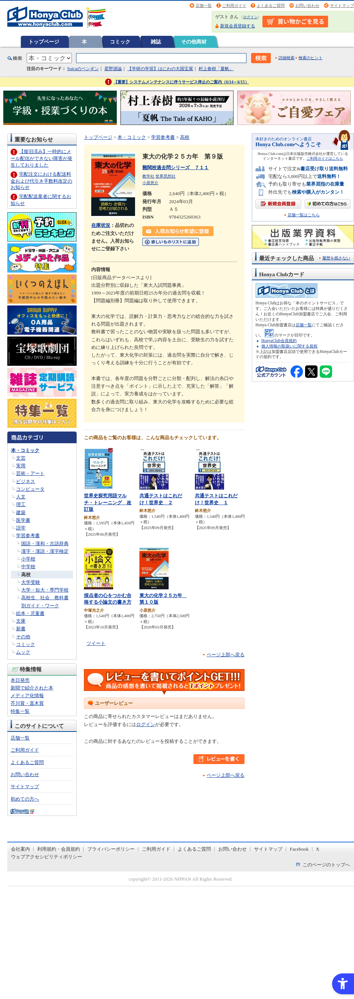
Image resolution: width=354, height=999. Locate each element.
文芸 (21, 458)
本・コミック (25, 450)
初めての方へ (25, 799)
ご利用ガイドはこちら (325, 158)
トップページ (43, 42)
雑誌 (156, 42)
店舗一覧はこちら (304, 215)
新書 (21, 628)
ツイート (95, 643)
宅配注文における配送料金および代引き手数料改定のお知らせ (41, 180)
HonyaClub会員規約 (279, 340)
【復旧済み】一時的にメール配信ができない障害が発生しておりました (41, 158)
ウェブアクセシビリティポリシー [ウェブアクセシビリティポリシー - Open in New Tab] (46, 856)
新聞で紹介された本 (32, 688)
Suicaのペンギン (83, 68)
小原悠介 (150, 183)
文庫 (21, 621)
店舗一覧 (204, 5)
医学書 (23, 520)
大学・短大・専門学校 (45, 590)
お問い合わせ (307, 5)
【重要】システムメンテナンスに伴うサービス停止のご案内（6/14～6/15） (181, 82)
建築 (21, 512)
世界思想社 (165, 176)
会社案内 (20, 849)
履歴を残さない (336, 258)
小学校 (28, 559)
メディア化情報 (27, 695)
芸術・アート (30, 473)
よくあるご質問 (271, 5)
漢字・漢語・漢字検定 (45, 551)
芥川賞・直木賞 (27, 703)
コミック (120, 42)
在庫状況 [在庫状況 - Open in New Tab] (100, 225)
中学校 (28, 566)
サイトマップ (342, 5)
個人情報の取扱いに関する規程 (289, 346)
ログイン (250, 17)
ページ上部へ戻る (226, 654)
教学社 (148, 176)
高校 (26, 574)
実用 (21, 465)
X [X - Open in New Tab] (318, 849)
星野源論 (113, 68)
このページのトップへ (326, 864)
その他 (23, 636)
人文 (21, 497)
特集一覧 (20, 711)
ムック (23, 652)
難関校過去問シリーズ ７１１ (175, 167)
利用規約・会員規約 (58, 849)
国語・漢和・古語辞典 (45, 543)
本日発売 (20, 680)
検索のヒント (311, 58)
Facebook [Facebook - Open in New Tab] (299, 849)
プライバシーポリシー (111, 849)
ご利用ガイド (234, 5)
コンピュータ (30, 489)
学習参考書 (28, 535)
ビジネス (25, 481)
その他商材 (194, 42)
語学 (21, 528)
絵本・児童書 (30, 613)
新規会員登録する (237, 26)
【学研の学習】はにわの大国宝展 (160, 68)
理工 (21, 504)
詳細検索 (286, 58)
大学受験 (30, 582)
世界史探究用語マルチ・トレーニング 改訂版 (107, 502)
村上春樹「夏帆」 (216, 68)
